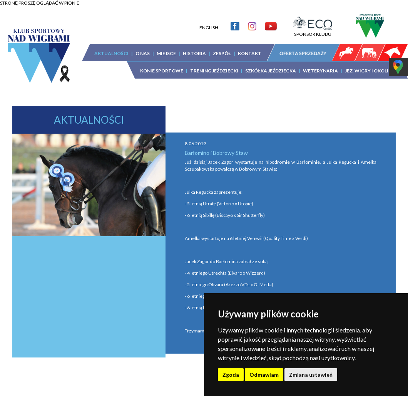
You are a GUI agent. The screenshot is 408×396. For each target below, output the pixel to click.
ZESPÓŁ (222, 53)
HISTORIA (194, 53)
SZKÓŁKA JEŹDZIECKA (270, 71)
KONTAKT (249, 53)
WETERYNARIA (320, 71)
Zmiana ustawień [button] (311, 374)
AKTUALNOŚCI (111, 53)
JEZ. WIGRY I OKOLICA (370, 71)
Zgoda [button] (230, 374)
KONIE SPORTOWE (161, 71)
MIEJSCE (166, 53)
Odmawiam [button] (264, 374)
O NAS (142, 53)
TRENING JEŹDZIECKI (214, 71)
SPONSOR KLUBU (312, 31)
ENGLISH (208, 27)
